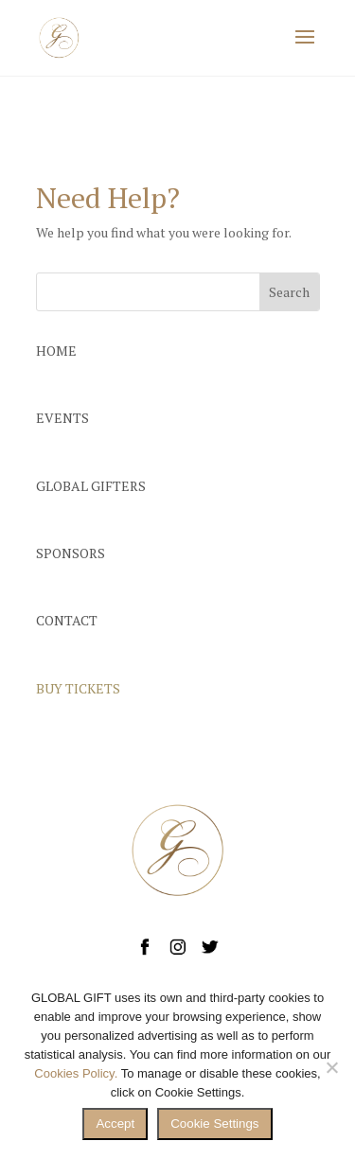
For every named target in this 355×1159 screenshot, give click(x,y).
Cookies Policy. (75, 1073)
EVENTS (62, 418)
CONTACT (67, 620)
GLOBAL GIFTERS (91, 486)
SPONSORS (70, 553)
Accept (115, 1123)
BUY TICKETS (78, 688)
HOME (56, 351)
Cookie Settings (214, 1123)
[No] (331, 1067)
